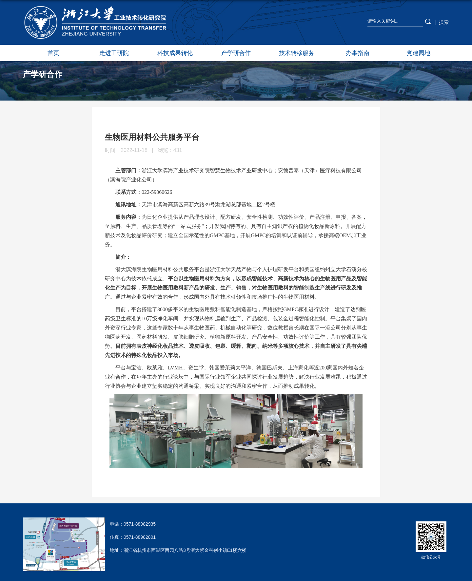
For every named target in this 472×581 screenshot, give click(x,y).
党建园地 (418, 53)
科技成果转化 (175, 53)
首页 (53, 53)
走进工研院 (114, 53)
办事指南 (357, 53)
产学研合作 (236, 53)
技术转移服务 (296, 53)
